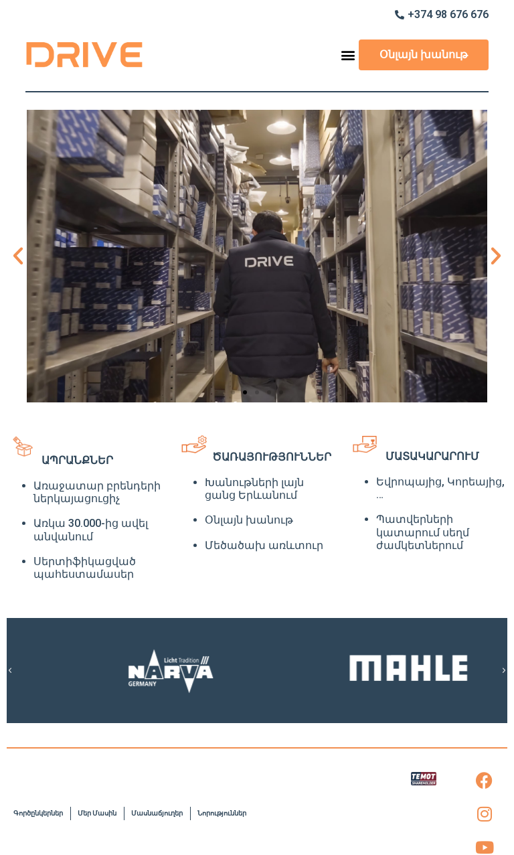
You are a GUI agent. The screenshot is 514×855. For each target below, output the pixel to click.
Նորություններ (221, 813)
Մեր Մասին (97, 813)
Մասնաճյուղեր (157, 813)
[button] (348, 55)
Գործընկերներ (38, 813)
